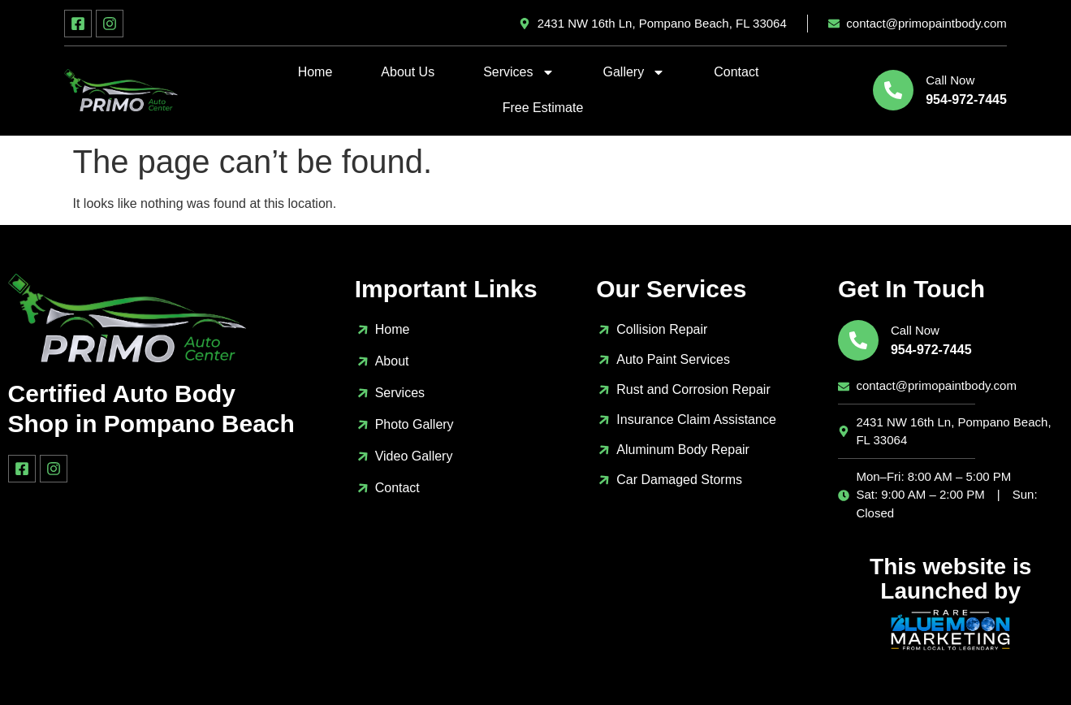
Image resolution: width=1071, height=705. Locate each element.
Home (315, 72)
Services (518, 72)
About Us (407, 72)
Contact (736, 72)
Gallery (634, 72)
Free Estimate (543, 108)
